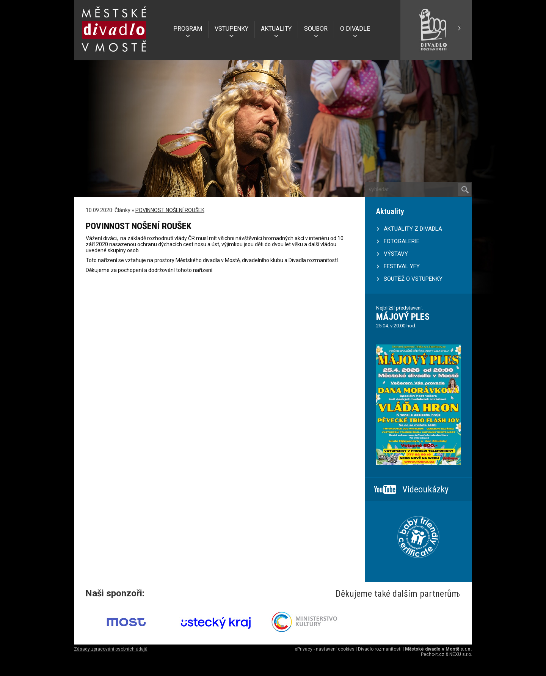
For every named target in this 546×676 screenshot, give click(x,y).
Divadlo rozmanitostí (380, 649)
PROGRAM (187, 28)
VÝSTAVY (396, 253)
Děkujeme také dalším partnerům (397, 593)
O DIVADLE (355, 28)
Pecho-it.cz (432, 654)
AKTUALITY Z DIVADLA (413, 228)
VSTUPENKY (231, 28)
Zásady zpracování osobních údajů (110, 649)
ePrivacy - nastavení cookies (325, 649)
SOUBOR (316, 28)
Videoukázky (425, 489)
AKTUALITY (276, 28)
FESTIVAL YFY (402, 266)
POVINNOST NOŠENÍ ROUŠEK (169, 210)
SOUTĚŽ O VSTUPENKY (413, 278)
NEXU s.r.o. (460, 654)
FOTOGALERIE (401, 241)
